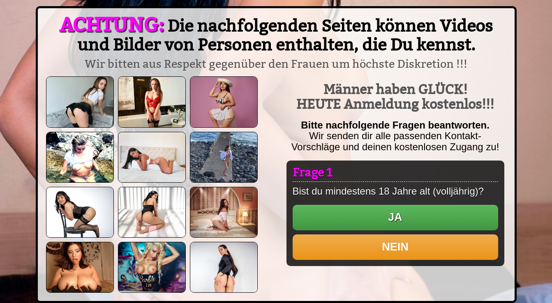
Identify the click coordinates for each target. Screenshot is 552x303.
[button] (395, 217)
